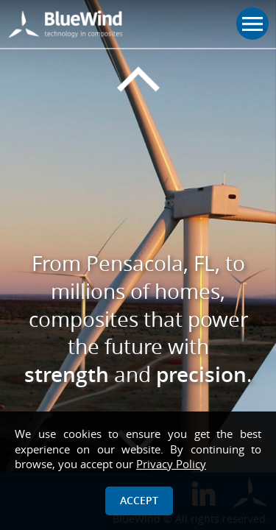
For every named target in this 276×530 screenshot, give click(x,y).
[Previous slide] (138, 79)
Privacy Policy (171, 463)
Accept (139, 500)
